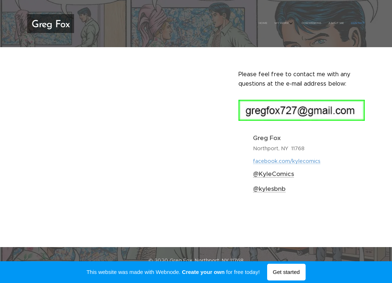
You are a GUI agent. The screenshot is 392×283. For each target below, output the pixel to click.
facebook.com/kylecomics (286, 161)
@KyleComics (273, 174)
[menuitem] (331, 24)
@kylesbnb (269, 189)
